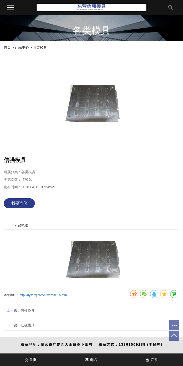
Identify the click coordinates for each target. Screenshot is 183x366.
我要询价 (19, 203)
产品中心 (22, 47)
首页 (7, 47)
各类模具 (40, 47)
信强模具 (28, 310)
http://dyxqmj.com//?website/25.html (43, 295)
